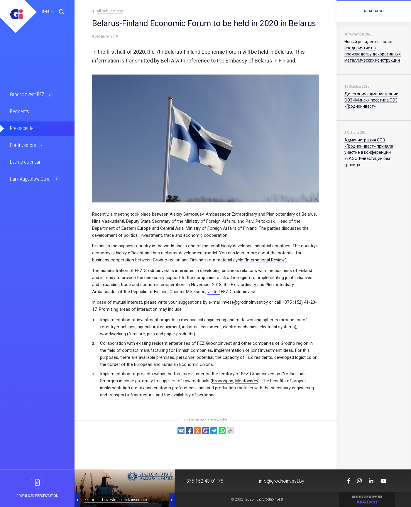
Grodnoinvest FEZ (27, 94)
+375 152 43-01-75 (203, 481)
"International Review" (265, 260)
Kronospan (222, 380)
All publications (110, 11)
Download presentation (37, 496)
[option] (125, 488)
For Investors (23, 145)
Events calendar (25, 161)
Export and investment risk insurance (116, 499)
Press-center (22, 128)
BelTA (167, 61)
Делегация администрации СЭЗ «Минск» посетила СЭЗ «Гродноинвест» (371, 100)
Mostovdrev (246, 380)
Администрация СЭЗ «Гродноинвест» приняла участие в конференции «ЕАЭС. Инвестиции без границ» (368, 152)
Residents (19, 111)
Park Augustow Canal (30, 178)
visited (213, 291)
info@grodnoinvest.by (281, 481)
